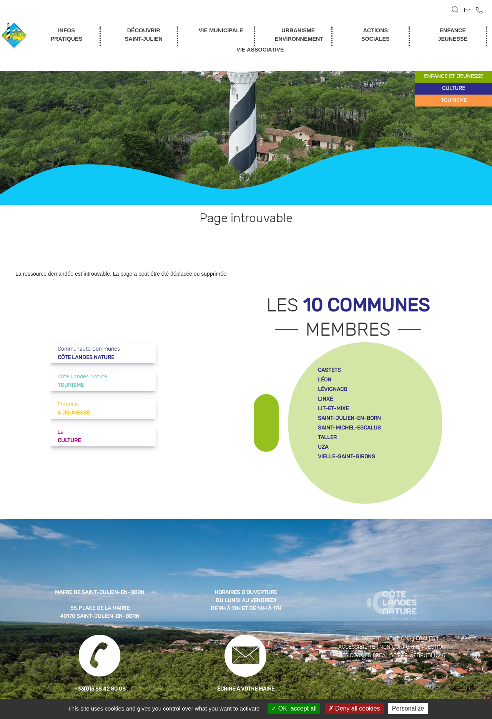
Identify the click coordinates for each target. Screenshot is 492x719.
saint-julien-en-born (349, 418)
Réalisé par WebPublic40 (410, 655)
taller (327, 437)
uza (323, 447)
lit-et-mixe (333, 408)
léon (324, 379)
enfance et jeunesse (453, 76)
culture (453, 88)
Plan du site (363, 638)
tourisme (454, 100)
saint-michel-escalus (349, 427)
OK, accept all (293, 708)
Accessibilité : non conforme (379, 647)
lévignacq (332, 389)
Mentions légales (410, 638)
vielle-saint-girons (346, 456)
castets (329, 370)
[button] (455, 9)
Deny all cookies (354, 708)
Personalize (408, 708)
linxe (325, 399)
